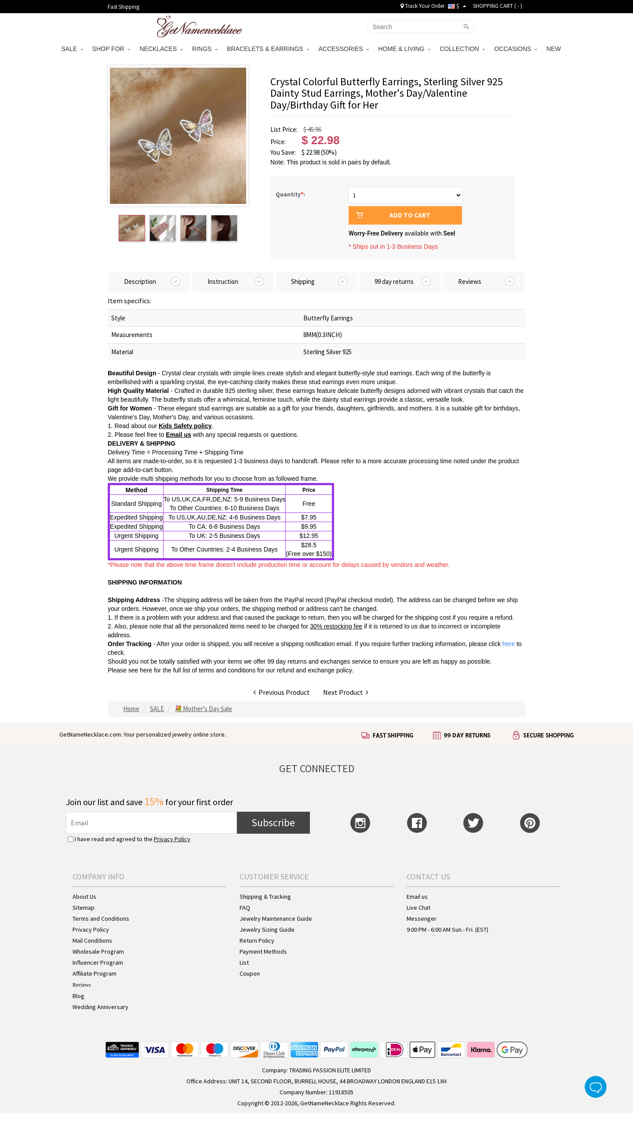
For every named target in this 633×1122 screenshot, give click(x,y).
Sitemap (84, 907)
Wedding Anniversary (100, 1007)
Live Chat (418, 907)
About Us (84, 897)
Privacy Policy (172, 839)
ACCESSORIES (343, 48)
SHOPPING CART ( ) (497, 6)
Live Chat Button (596, 1087)
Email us (417, 897)
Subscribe (273, 822)
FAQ (245, 907)
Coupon (250, 973)
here (146, 670)
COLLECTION (462, 48)
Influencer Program (98, 962)
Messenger (422, 918)
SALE (72, 48)
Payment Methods (263, 951)
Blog (78, 996)
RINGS (205, 48)
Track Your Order (422, 6)
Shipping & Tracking (265, 897)
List (244, 962)
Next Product (345, 692)
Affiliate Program (94, 973)
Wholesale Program (98, 951)
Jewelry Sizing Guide (267, 929)
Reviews (82, 985)
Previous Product (281, 692)
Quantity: (290, 194)
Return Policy (257, 940)
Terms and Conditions (101, 918)
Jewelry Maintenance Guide (276, 918)
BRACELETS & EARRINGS (268, 48)
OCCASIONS (515, 48)
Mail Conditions (92, 940)
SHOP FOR (111, 48)
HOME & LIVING (404, 48)
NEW (554, 48)
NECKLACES (161, 48)
